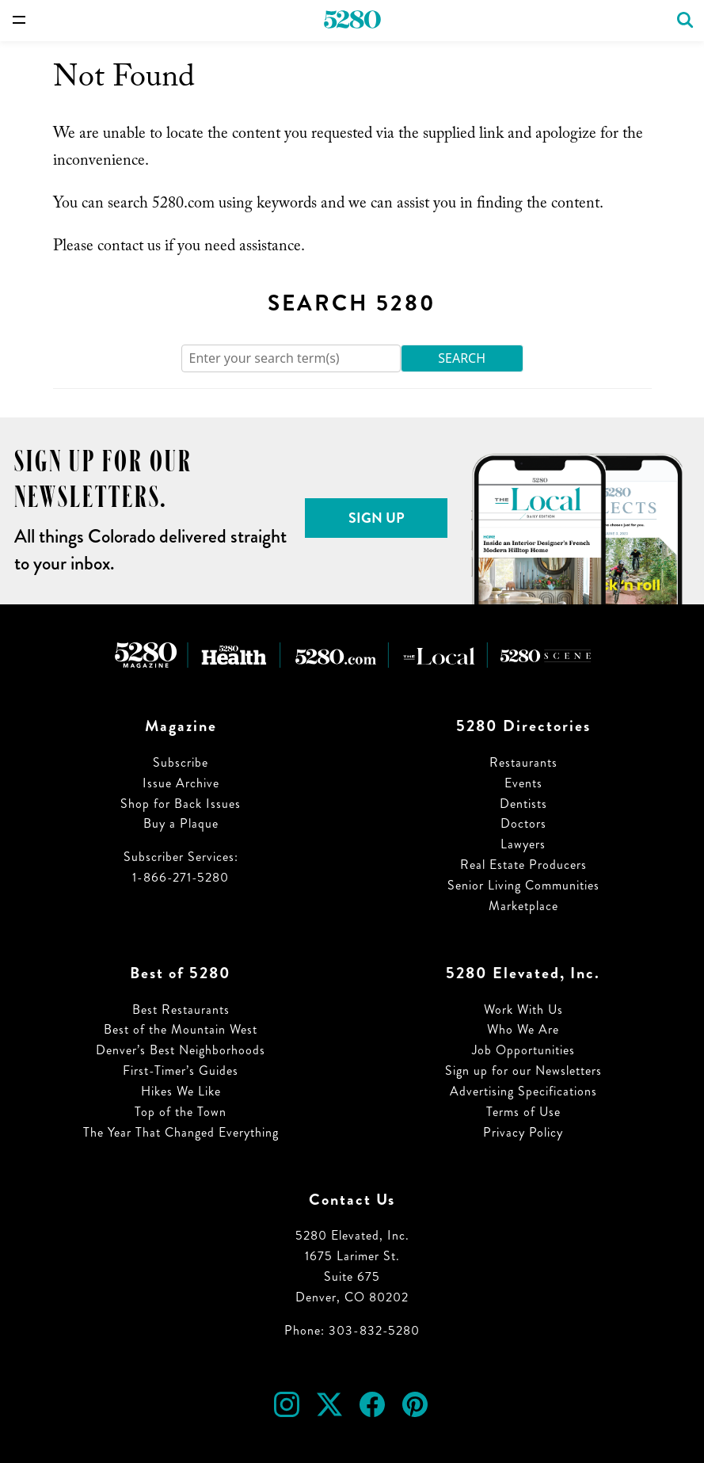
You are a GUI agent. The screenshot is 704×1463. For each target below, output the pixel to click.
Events (523, 783)
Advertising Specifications (523, 1091)
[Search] (291, 358)
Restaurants (523, 762)
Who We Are (523, 1029)
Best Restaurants (181, 1009)
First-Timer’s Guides (180, 1070)
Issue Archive (181, 783)
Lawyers (523, 844)
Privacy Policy (523, 1132)
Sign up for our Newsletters (523, 1070)
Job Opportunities (523, 1050)
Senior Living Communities (523, 885)
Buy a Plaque (181, 823)
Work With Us (523, 1009)
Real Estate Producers (523, 864)
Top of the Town (180, 1112)
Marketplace (523, 906)
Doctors (523, 823)
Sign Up (376, 518)
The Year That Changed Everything (181, 1132)
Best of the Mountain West (180, 1029)
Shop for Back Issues (180, 803)
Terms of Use (523, 1112)
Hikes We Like (181, 1091)
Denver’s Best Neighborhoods (180, 1050)
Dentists (523, 803)
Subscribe (180, 762)
